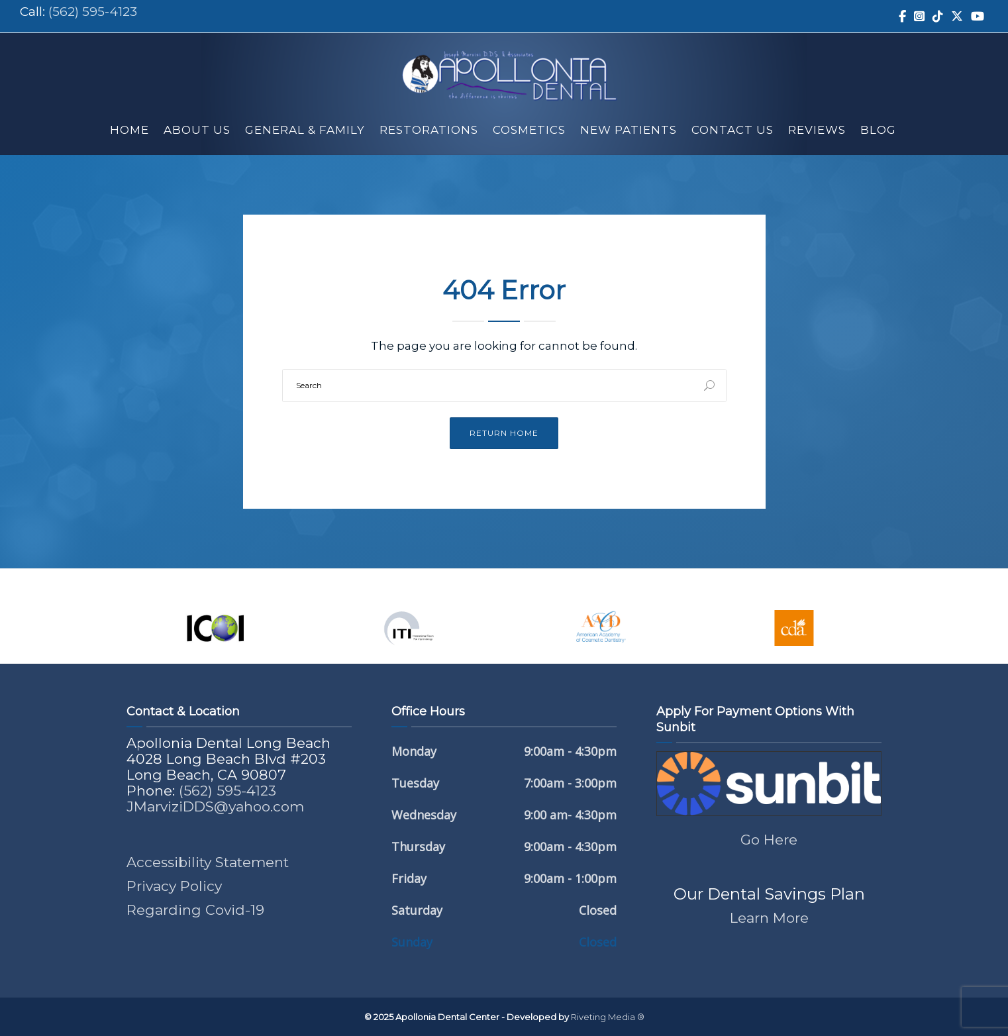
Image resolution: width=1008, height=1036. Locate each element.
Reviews (817, 129)
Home (129, 129)
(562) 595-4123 (92, 11)
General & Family (305, 129)
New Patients (628, 129)
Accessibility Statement (207, 862)
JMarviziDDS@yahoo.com (215, 806)
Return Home (504, 433)
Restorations (428, 129)
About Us (197, 129)
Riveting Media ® (607, 1016)
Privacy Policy (174, 886)
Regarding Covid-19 (195, 910)
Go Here (768, 839)
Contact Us (732, 129)
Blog (878, 129)
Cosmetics (529, 129)
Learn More (769, 917)
